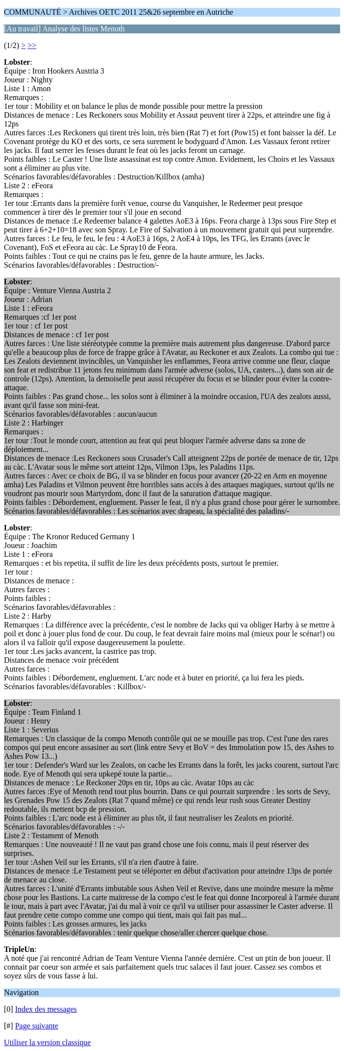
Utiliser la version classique (47, 1042)
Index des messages (46, 1009)
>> (31, 45)
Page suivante (36, 1026)
